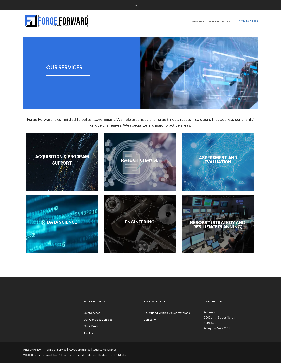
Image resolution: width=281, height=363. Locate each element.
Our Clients (91, 326)
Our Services (92, 312)
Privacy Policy (32, 349)
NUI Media (119, 355)
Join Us (88, 333)
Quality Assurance (105, 349)
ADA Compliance (80, 349)
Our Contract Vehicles (98, 319)
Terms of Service (55, 349)
